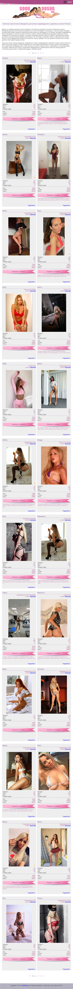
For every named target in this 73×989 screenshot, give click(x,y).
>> (43, 53)
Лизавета (41, 134)
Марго (39, 58)
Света (4, 593)
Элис (39, 745)
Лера (4, 364)
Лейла (4, 440)
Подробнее (31, 129)
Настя (39, 287)
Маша (4, 822)
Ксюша (5, 58)
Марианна (41, 516)
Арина (4, 134)
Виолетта (41, 593)
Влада (39, 440)
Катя (4, 516)
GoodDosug (24, 985)
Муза (4, 669)
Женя (4, 211)
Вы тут (34, 53)
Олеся (39, 898)
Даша (39, 364)
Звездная (33, 61)
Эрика (4, 745)
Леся (4, 287)
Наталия (40, 669)
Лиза (39, 211)
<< (30, 53)
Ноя (4, 898)
